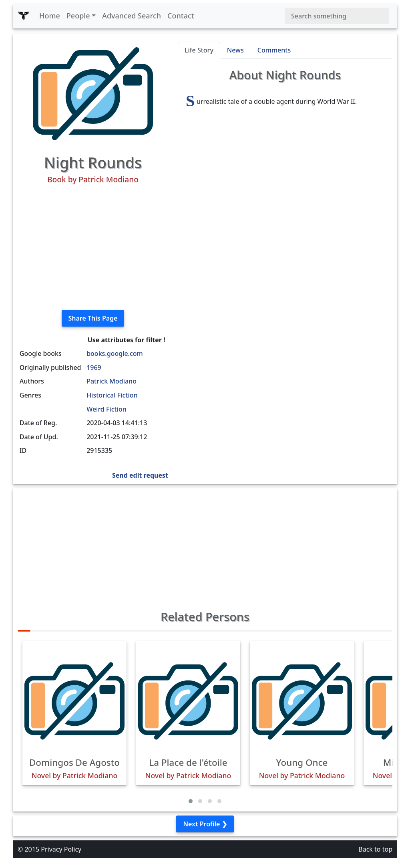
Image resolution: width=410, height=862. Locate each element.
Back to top (375, 849)
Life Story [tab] (199, 50)
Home (49, 15)
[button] (190, 801)
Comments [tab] (274, 50)
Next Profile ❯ (205, 824)
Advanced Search (131, 15)
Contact (180, 15)
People (78, 15)
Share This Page (93, 318)
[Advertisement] (93, 247)
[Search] (337, 16)
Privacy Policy (61, 849)
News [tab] (235, 50)
